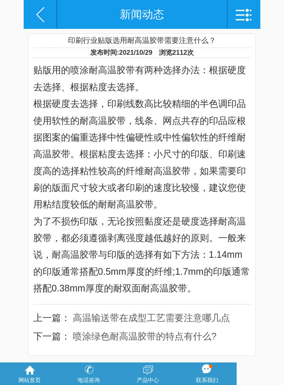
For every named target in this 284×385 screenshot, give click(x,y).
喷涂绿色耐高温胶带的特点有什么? (145, 336)
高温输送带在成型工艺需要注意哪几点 (151, 318)
